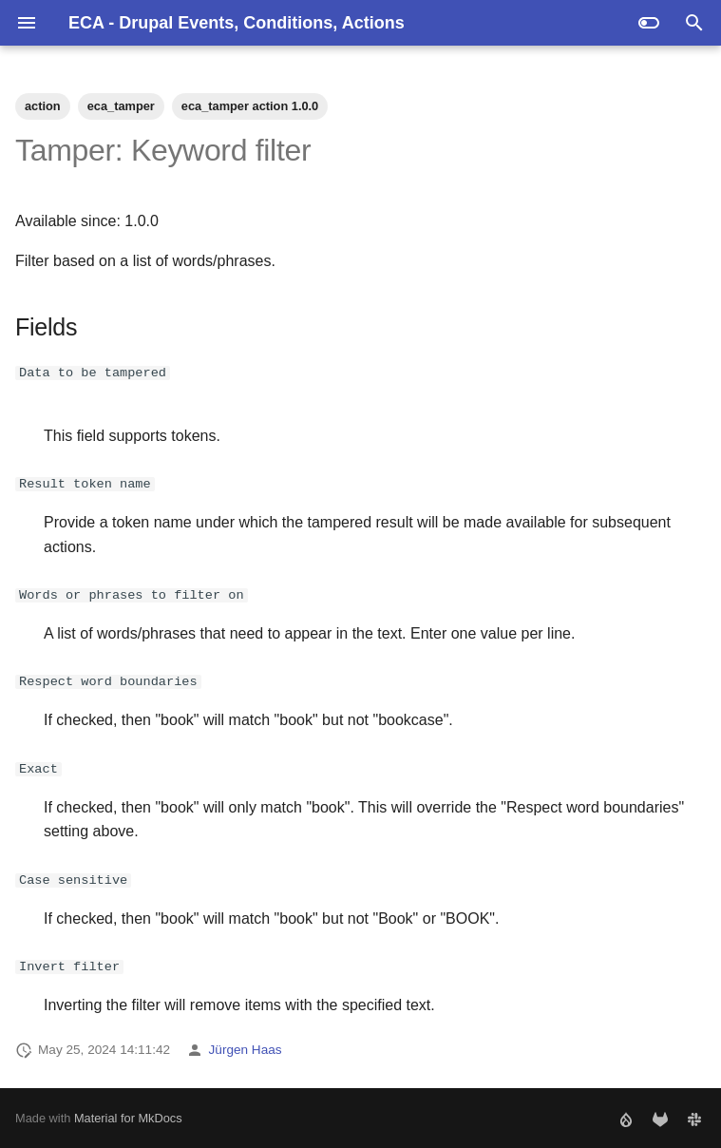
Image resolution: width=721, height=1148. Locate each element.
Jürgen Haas (245, 1049)
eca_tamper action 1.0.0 (249, 106)
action (43, 106)
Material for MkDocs (128, 1117)
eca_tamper (121, 106)
